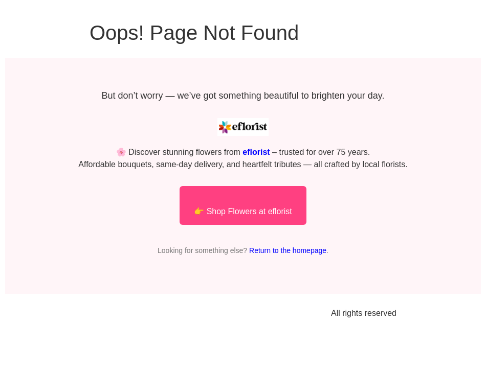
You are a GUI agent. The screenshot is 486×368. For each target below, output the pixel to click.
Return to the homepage (287, 250)
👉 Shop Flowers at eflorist (243, 211)
